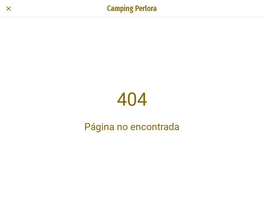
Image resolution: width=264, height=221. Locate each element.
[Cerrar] (8, 8)
